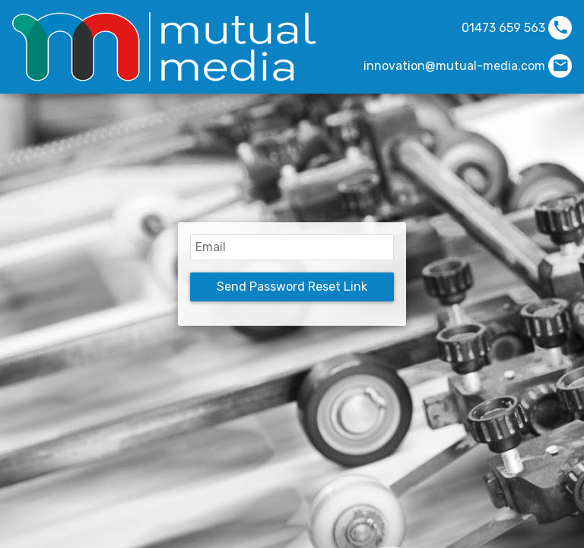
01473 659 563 (503, 28)
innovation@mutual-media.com (454, 66)
